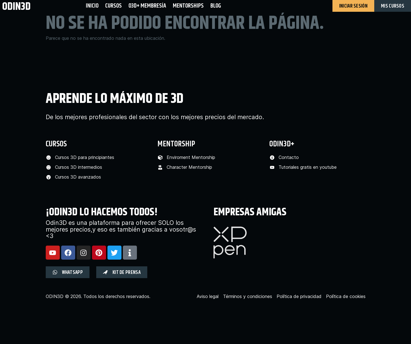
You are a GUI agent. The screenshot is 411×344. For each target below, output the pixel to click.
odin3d (16, 6)
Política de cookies (346, 296)
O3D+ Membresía (147, 6)
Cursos (113, 6)
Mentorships (188, 6)
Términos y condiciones (247, 296)
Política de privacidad (299, 296)
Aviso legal (208, 296)
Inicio (92, 6)
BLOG (215, 6)
